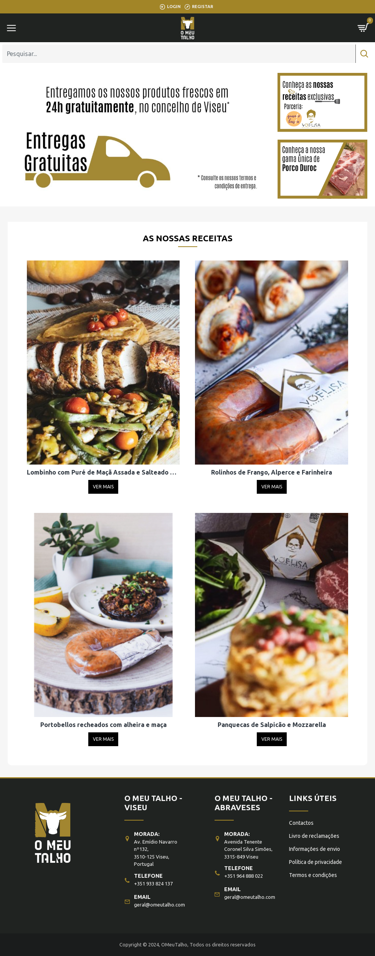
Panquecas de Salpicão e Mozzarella (272, 724)
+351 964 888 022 (243, 876)
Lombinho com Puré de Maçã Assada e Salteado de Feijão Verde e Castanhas (103, 472)
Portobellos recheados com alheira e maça (103, 724)
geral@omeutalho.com (159, 904)
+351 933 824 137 (153, 883)
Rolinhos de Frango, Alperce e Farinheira (271, 472)
